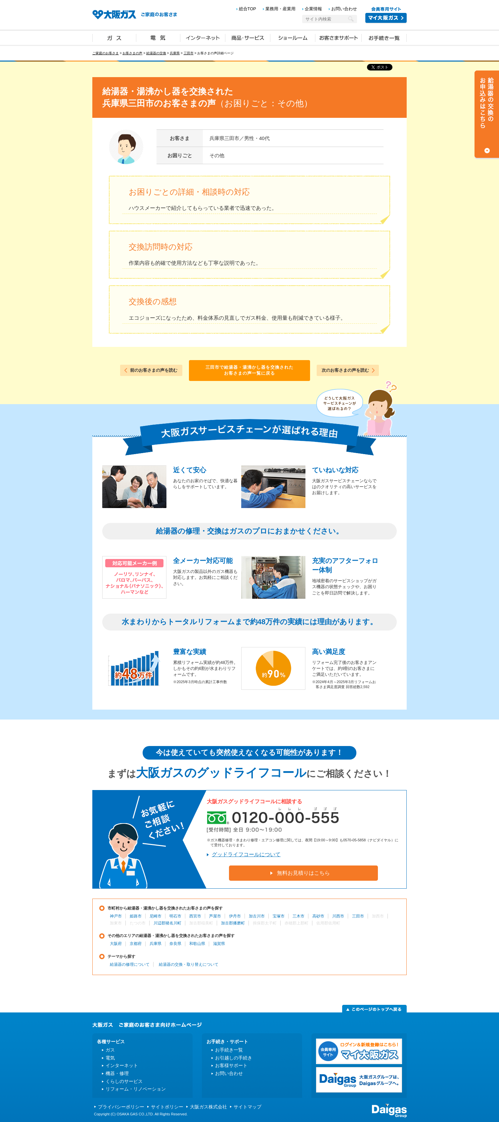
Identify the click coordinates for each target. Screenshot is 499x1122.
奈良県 (175, 943)
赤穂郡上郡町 (296, 923)
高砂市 (318, 916)
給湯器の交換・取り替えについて (188, 964)
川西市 (338, 916)
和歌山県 (197, 943)
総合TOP (247, 8)
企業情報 (313, 8)
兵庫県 (175, 53)
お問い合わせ (344, 8)
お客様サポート (231, 1065)
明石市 (175, 916)
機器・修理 (117, 1073)
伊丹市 (235, 916)
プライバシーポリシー (121, 1106)
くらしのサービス (124, 1081)
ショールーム (292, 37)
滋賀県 (219, 943)
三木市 (298, 916)
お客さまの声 (132, 53)
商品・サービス (247, 37)
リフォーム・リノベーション (136, 1089)
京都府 (136, 943)
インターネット (202, 37)
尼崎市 (155, 916)
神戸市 (116, 916)
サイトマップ (247, 1106)
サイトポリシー (167, 1106)
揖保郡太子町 (265, 923)
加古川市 (257, 916)
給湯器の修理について (130, 964)
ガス (114, 37)
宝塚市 (279, 916)
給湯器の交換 (156, 53)
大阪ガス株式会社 (208, 1106)
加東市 (116, 923)
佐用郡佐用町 (328, 923)
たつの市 (138, 923)
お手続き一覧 (384, 37)
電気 (158, 37)
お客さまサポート (338, 37)
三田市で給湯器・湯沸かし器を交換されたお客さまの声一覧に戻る (249, 370)
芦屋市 (215, 916)
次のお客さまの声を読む (345, 370)
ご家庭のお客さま (105, 53)
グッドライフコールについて (246, 854)
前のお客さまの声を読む (153, 370)
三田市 (189, 53)
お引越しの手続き (233, 1057)
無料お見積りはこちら (303, 873)
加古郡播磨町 (233, 923)
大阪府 (116, 943)
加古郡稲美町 (201, 923)
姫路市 (136, 916)
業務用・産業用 (280, 8)
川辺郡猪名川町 (167, 923)
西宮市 (195, 916)
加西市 (378, 916)
